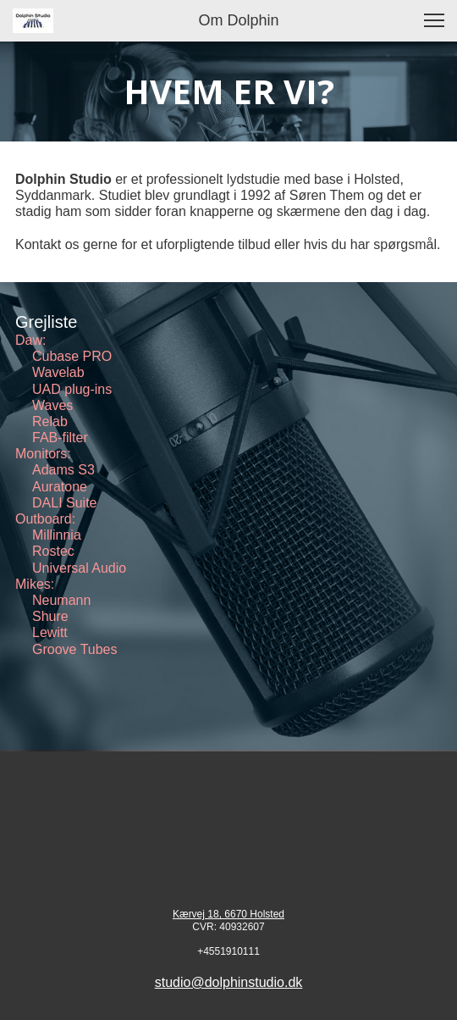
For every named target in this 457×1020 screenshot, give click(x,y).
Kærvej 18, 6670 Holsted (228, 914)
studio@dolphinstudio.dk (229, 982)
